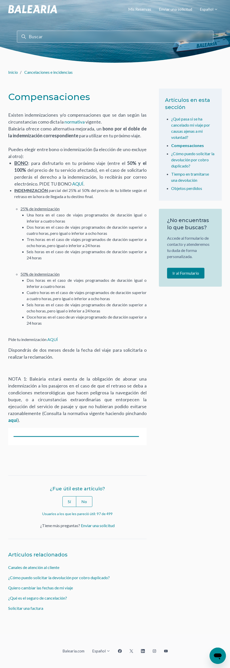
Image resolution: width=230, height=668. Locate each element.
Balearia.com (73, 651)
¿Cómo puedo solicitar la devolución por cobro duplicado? (59, 577)
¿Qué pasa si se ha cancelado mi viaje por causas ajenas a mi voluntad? (190, 128)
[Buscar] (115, 37)
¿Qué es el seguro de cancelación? (37, 598)
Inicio (13, 72)
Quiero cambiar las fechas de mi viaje (40, 587)
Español (209, 9)
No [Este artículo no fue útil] (84, 501)
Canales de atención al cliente (33, 567)
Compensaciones (187, 145)
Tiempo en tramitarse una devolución (190, 177)
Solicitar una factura (25, 608)
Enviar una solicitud (175, 9)
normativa (74, 122)
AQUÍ (77, 184)
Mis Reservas (139, 9)
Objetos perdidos (186, 188)
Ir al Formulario (185, 273)
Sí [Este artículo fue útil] (69, 501)
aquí (12, 420)
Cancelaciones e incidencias (48, 72)
